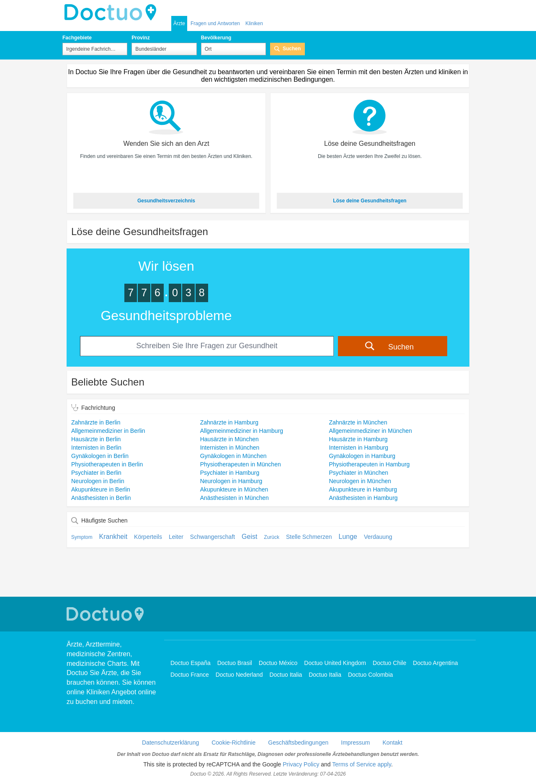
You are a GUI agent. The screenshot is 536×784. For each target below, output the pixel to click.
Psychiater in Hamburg (230, 472)
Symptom (82, 537)
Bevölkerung (216, 37)
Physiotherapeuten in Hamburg (369, 464)
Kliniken (254, 23)
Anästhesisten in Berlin (101, 497)
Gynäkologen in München (233, 456)
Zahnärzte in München (358, 422)
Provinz (140, 37)
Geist (249, 536)
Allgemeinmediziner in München (370, 430)
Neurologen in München (360, 481)
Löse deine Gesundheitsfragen (369, 201)
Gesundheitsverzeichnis (166, 201)
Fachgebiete (77, 37)
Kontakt (392, 742)
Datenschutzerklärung (170, 742)
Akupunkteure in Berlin (100, 489)
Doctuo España (190, 663)
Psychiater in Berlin (96, 472)
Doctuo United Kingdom (335, 663)
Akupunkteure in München (234, 489)
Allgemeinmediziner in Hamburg (241, 430)
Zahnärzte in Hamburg (229, 422)
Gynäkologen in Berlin (100, 456)
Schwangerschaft (212, 536)
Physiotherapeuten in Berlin (107, 464)
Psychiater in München (358, 472)
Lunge (348, 536)
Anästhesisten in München (234, 497)
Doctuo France (189, 674)
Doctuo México (278, 663)
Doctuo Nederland (239, 674)
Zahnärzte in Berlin (96, 422)
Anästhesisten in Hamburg (363, 497)
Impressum (355, 742)
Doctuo (112, 12)
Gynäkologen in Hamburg (362, 456)
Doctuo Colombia (370, 674)
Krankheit (113, 536)
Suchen (292, 49)
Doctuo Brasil (234, 663)
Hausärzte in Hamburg (358, 439)
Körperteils (148, 536)
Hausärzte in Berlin (96, 439)
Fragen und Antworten (215, 23)
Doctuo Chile (389, 663)
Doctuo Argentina (435, 663)
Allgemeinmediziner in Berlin (108, 430)
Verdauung (378, 536)
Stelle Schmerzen (309, 536)
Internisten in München (230, 447)
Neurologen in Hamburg (231, 481)
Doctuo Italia (285, 674)
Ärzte (179, 23)
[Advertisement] (268, 578)
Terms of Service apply (361, 764)
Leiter (176, 536)
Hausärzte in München (229, 439)
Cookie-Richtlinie (233, 742)
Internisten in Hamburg (358, 447)
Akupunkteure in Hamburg (363, 489)
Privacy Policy (301, 764)
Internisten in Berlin (96, 447)
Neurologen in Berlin (97, 481)
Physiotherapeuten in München (240, 464)
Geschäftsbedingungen (298, 742)
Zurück (271, 537)
